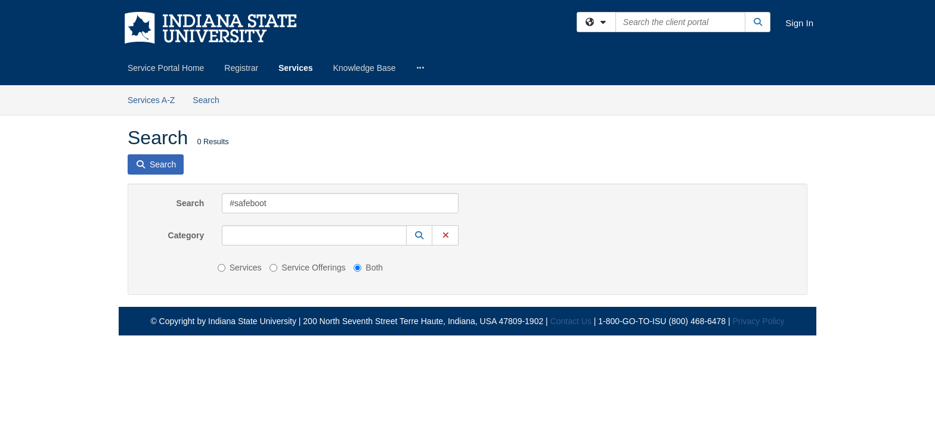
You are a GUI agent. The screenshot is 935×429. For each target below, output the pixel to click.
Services (295, 68)
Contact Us (571, 236)
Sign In (799, 23)
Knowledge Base (364, 68)
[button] (419, 150)
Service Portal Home (166, 68)
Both (368, 182)
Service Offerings (307, 182)
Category (186, 150)
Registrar (241, 68)
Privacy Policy (758, 236)
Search (191, 118)
